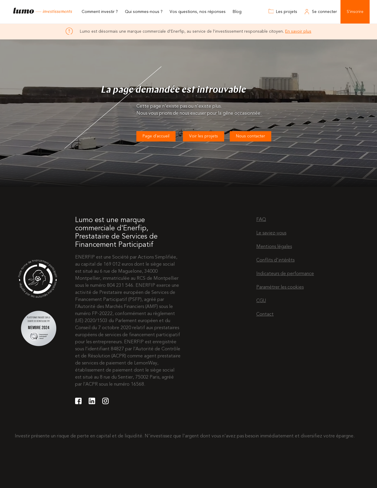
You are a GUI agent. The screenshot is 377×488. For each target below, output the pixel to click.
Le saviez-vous (271, 233)
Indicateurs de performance (285, 274)
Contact (265, 314)
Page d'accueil (156, 136)
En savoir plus (298, 31)
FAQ (261, 219)
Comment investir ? (100, 12)
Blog (237, 12)
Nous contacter (250, 136)
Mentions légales (274, 246)
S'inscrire (355, 12)
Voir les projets (203, 136)
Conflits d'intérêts (275, 260)
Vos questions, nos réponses (198, 12)
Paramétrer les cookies (280, 287)
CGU (261, 301)
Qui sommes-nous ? (144, 12)
